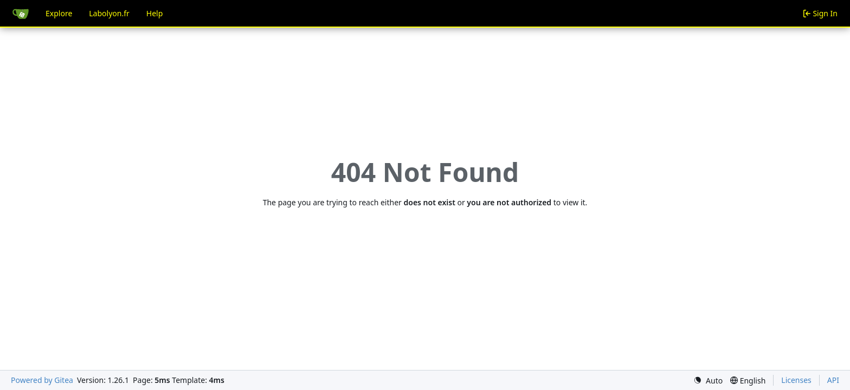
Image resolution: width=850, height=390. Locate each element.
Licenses (796, 380)
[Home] (20, 13)
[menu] (708, 380)
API (833, 380)
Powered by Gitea (42, 380)
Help (154, 13)
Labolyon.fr (109, 13)
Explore (59, 13)
